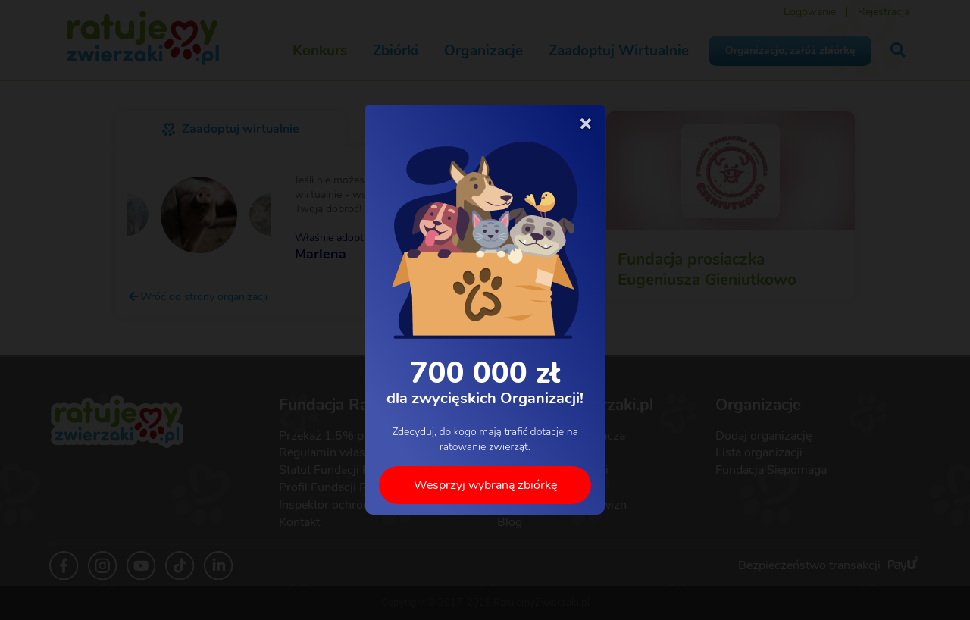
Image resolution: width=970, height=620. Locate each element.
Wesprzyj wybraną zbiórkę (485, 485)
